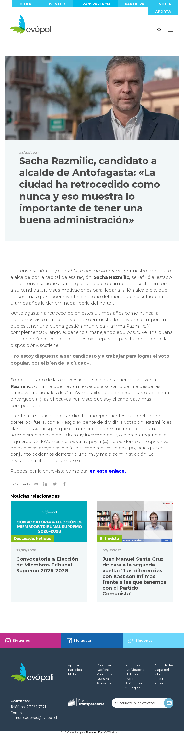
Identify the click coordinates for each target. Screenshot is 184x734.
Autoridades (163, 665)
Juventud (55, 4)
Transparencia (95, 4)
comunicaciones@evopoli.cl (34, 717)
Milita (165, 4)
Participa (134, 4)
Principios (104, 674)
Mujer (25, 4)
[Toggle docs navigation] (170, 30)
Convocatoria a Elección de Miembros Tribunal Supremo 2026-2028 (47, 564)
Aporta (163, 11)
